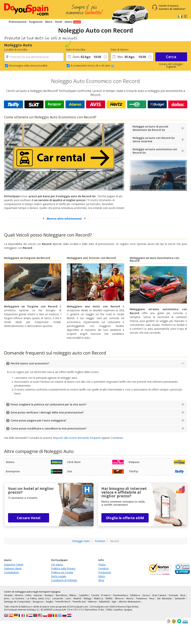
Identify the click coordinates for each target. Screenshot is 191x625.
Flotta (101, 564)
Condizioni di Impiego (64, 580)
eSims (68, 21)
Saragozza (38, 601)
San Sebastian (164, 598)
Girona (146, 595)
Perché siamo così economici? (30, 363)
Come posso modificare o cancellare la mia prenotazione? (48, 428)
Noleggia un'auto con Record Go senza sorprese (154, 139)
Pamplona (141, 598)
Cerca (171, 56)
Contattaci (117, 438)
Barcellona (61, 595)
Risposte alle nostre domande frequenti (77, 438)
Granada (173, 595)
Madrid (77, 598)
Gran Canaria (159, 595)
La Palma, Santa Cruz (38, 598)
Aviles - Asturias (33, 595)
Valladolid (104, 601)
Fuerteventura (120, 595)
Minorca (119, 598)
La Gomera (18, 598)
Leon (68, 598)
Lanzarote (57, 598)
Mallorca (98, 598)
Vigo (114, 601)
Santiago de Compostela (17, 601)
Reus (151, 598)
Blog (101, 580)
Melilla (109, 598)
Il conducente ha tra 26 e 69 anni (92, 65)
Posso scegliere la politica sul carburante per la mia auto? (48, 404)
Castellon (84, 595)
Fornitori (103, 568)
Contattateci (11, 572)
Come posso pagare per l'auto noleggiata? (38, 420)
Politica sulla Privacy (63, 568)
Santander (180, 598)
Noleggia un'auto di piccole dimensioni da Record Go (150, 128)
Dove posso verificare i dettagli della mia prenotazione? (47, 412)
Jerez (6, 598)
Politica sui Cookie (62, 572)
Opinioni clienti (13, 568)
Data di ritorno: (120, 49)
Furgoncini (36, 21)
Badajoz (49, 595)
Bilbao (72, 595)
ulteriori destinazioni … (131, 601)
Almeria (19, 595)
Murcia (129, 598)
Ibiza (182, 595)
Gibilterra (135, 595)
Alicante (8, 595)
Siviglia (49, 601)
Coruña (95, 595)
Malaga (87, 598)
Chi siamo (57, 564)
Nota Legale (58, 576)
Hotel (58, 21)
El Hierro (106, 595)
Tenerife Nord (62, 601)
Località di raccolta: (15, 49)
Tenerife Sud (79, 601)
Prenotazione (17, 21)
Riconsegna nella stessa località (28, 65)
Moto (48, 21)
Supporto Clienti (13, 564)
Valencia (92, 601)
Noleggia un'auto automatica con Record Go (155, 150)
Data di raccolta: (76, 49)
